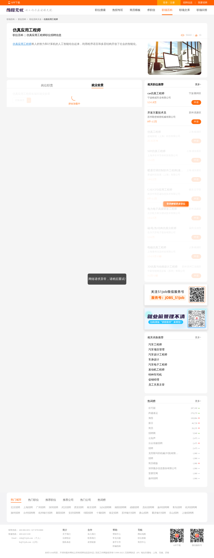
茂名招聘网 (148, 507)
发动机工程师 (156, 369)
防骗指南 (117, 546)
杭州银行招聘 (45, 513)
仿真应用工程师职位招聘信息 (44, 35)
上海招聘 (28, 507)
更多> (198, 84)
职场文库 (184, 10)
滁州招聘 (15, 513)
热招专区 (117, 10)
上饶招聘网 (188, 513)
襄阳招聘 (60, 513)
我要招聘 (202, 2)
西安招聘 (79, 507)
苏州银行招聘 (129, 513)
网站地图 (142, 534)
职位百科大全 (35, 19)
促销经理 (153, 379)
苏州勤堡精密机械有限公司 (161, 117)
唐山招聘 (143, 513)
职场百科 (167, 10)
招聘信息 (187, 2)
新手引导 (117, 542)
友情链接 (92, 542)
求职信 (151, 10)
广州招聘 (40, 507)
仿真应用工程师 (22, 44)
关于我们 (67, 534)
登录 (165, 2)
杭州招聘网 (191, 507)
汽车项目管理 (156, 349)
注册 (172, 2)
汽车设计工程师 (157, 354)
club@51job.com (26, 538)
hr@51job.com (25, 542)
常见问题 (117, 538)
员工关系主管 (156, 384)
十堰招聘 (101, 513)
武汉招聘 (66, 507)
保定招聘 (113, 513)
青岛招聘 (177, 507)
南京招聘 (91, 507)
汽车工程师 (155, 344)
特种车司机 (155, 374)
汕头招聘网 (105, 507)
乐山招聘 (174, 513)
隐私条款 (67, 542)
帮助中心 (117, 534)
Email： (15, 538)
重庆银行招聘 (159, 513)
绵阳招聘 (88, 513)
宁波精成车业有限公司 (159, 97)
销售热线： (13, 530)
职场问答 (202, 10)
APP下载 (15, 2)
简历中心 (142, 542)
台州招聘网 (29, 513)
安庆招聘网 (74, 513)
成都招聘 (134, 507)
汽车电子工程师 (157, 364)
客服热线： (13, 534)
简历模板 (135, 10)
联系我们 (92, 538)
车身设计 (153, 359)
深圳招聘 (53, 507)
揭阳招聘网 (120, 507)
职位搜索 (100, 10)
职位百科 (22, 19)
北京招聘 (15, 507)
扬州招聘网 (163, 507)
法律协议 (67, 538)
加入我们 (92, 534)
